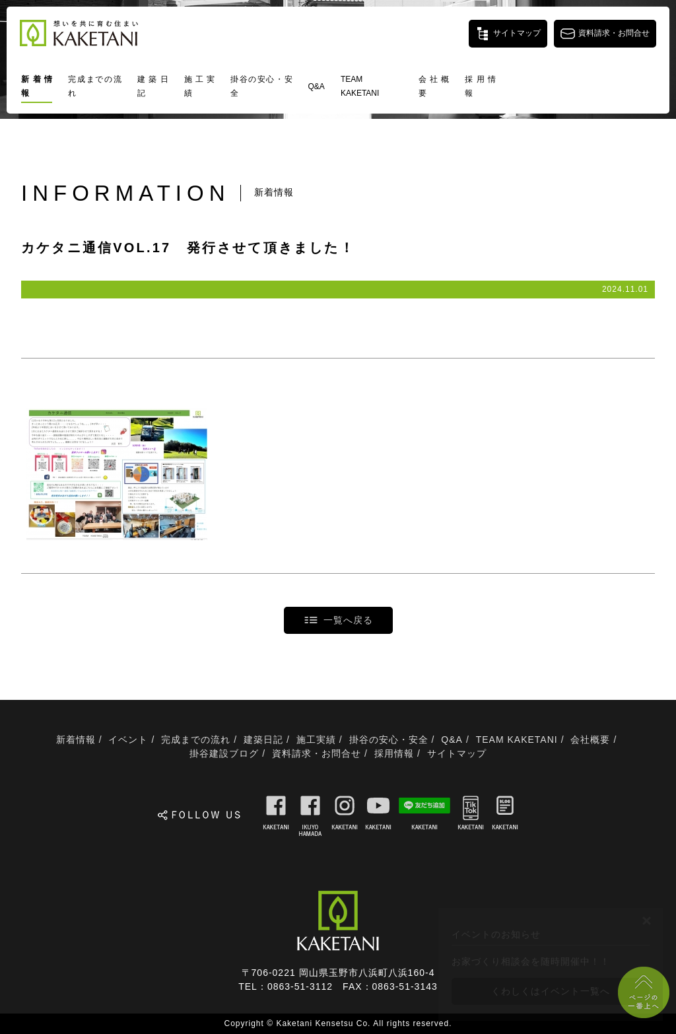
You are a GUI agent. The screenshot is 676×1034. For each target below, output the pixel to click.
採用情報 (480, 86)
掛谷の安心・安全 (261, 86)
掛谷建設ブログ (224, 753)
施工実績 (199, 86)
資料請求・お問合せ (316, 753)
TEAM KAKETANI (360, 86)
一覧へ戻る (348, 620)
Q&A (316, 86)
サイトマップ (457, 753)
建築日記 (152, 86)
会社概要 (434, 86)
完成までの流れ (94, 86)
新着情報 (36, 86)
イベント (128, 739)
